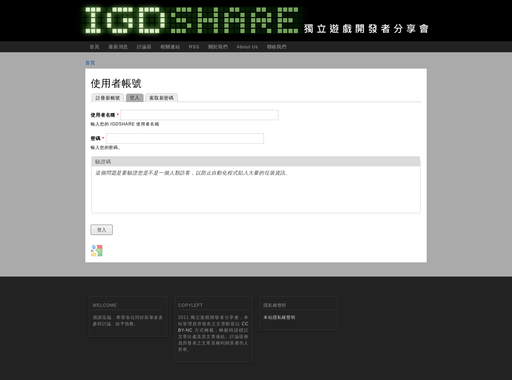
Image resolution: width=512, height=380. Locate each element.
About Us (247, 46)
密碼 (97, 138)
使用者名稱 (105, 115)
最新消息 (118, 46)
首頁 (95, 46)
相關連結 (170, 46)
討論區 (144, 46)
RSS (194, 46)
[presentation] (149, 195)
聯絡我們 (277, 46)
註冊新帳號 (108, 98)
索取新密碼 (161, 98)
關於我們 (218, 46)
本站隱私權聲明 (279, 317)
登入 (133, 97)
